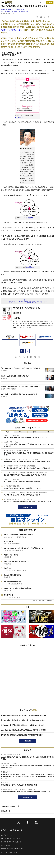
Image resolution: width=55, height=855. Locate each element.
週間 (34, 432)
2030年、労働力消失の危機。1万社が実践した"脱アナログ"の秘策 (23, 730)
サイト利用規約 (5, 845)
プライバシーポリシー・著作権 (9, 852)
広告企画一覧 (5, 811)
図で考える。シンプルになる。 (20, 11)
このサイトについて (6, 835)
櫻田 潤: (12, 9)
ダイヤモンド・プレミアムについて (10, 838)
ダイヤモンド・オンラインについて (11, 830)
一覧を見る (27, 741)
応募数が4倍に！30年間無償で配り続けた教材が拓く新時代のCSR (23, 715)
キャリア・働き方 (5, 11)
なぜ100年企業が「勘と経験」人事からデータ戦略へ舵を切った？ (22, 725)
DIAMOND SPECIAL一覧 (10, 806)
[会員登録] (49, 2)
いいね (47, 432)
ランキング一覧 (27, 507)
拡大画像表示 (19, 117)
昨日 (20, 432)
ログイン (41, 2)
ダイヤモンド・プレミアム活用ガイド (11, 842)
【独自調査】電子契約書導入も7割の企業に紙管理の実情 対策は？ (23, 720)
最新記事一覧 (27, 797)
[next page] (33, 351)
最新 (7, 432)
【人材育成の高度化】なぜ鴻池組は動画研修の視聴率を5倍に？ (22, 735)
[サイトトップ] (8, 2)
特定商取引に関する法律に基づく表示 (12, 849)
